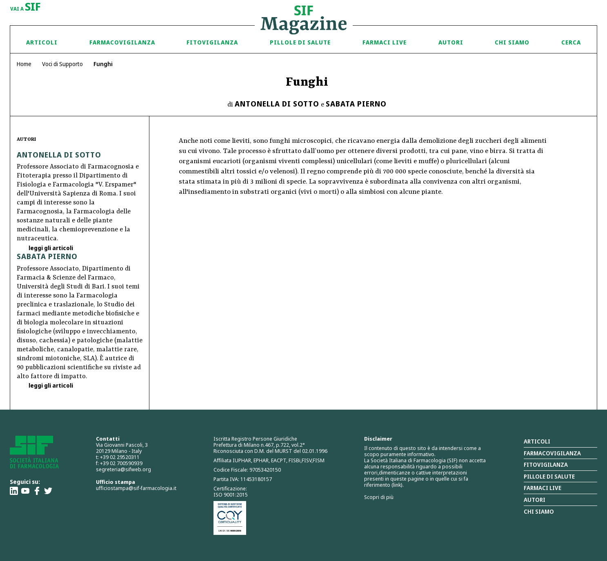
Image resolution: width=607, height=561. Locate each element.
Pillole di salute (549, 476)
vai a (25, 7)
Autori (450, 42)
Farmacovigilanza (122, 42)
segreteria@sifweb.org (123, 469)
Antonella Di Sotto (277, 104)
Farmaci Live (384, 42)
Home (24, 64)
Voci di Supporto (62, 64)
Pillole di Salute (300, 42)
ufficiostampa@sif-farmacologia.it (136, 488)
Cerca (571, 42)
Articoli (42, 42)
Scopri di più (379, 497)
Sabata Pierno (356, 104)
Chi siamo (512, 42)
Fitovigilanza (212, 42)
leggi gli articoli (50, 248)
